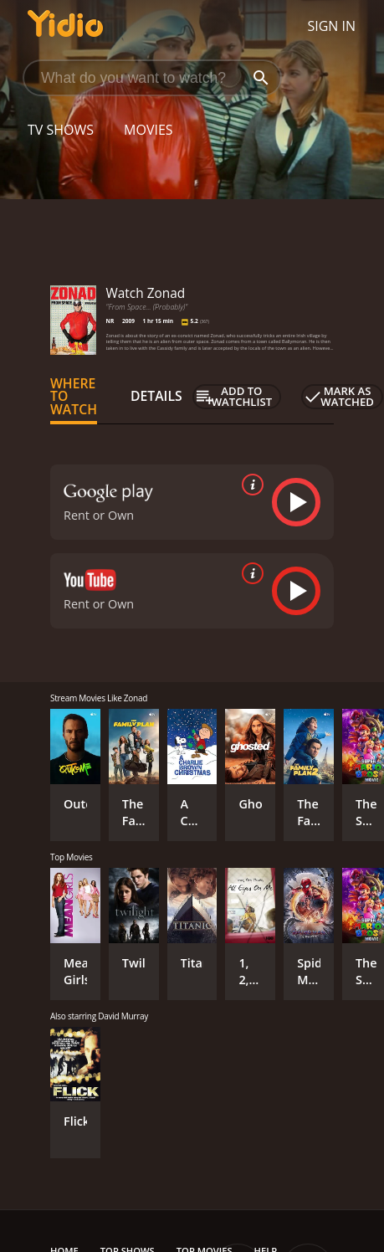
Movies (148, 130)
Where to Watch (73, 396)
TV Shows (61, 130)
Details (156, 396)
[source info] (249, 484)
